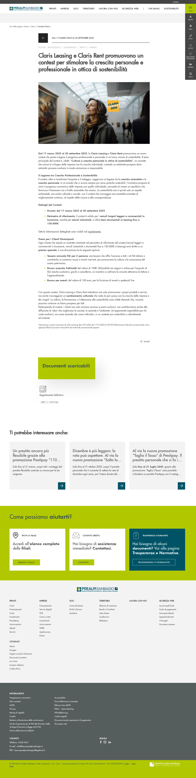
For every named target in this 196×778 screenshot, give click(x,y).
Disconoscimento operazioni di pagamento (72, 720)
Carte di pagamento (167, 609)
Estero (42, 635)
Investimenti (15, 616)
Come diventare (76, 605)
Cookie (13, 716)
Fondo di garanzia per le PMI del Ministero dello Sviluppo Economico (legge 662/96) (30, 725)
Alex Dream (104, 613)
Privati (13, 600)
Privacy (13, 708)
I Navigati (163, 620)
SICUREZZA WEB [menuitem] (130, 8)
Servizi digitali (45, 609)
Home (26, 26)
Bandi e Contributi (107, 609)
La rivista (13, 661)
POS (41, 613)
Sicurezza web (166, 600)
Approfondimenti (166, 616)
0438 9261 (23, 742)
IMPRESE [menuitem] (65, 8)
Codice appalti (60, 716)
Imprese (43, 600)
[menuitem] (176, 2)
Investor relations (17, 664)
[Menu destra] (190, 18)
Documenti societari (18, 657)
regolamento (94, 231)
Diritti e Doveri (75, 609)
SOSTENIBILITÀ (171, 8)
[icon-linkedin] (109, 742)
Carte (12, 613)
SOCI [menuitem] (75, 8)
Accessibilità (59, 697)
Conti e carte (44, 616)
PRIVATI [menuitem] (52, 8)
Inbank (12, 628)
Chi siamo (15, 641)
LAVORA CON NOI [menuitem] (108, 8)
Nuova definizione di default (22, 730)
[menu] (114, 8)
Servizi (12, 631)
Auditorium (104, 616)
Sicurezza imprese (167, 624)
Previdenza (14, 620)
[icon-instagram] (105, 742)
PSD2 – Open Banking (74, 708)
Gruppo (13, 650)
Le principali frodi (166, 605)
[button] (190, 8)
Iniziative (73, 613)
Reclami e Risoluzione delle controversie (26, 720)
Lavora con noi (137, 600)
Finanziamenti (16, 609)
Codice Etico (15, 668)
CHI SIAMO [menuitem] (154, 8)
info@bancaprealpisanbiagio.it (30, 746)
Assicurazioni (15, 624)
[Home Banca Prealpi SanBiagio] (26, 8)
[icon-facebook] (101, 742)
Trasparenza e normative (20, 697)
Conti (12, 605)
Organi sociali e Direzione (21, 653)
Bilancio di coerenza (108, 605)
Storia (12, 646)
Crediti (126, 763)
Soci (71, 600)
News (33, 26)
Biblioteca (103, 620)
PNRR (41, 628)
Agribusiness (44, 631)
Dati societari (15, 701)
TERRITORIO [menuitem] (88, 8)
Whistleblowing (71, 712)
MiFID (12, 705)
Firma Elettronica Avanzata (66, 701)
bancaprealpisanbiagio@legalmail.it (30, 750)
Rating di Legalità (17, 712)
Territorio (104, 600)
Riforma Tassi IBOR (62, 705)
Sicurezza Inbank (166, 613)
